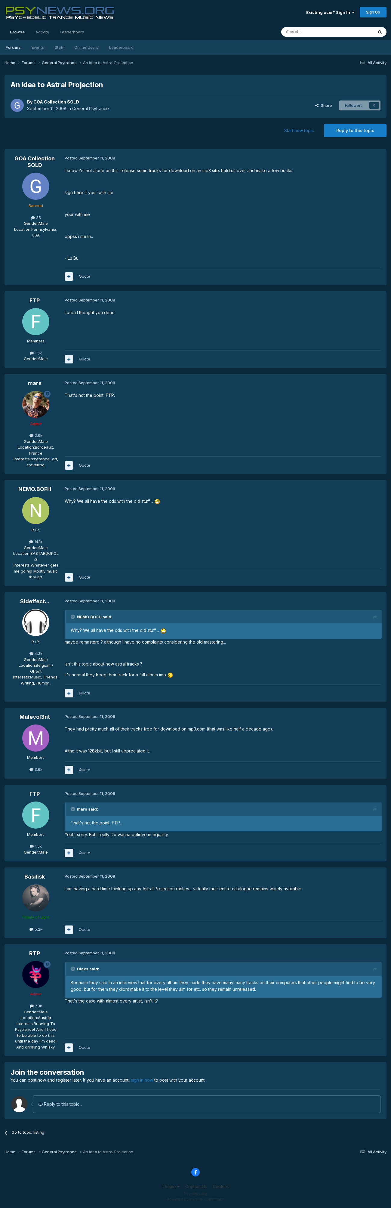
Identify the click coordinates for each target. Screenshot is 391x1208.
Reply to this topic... (60, 1104)
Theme (171, 1186)
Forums (13, 47)
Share (323, 105)
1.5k (36, 353)
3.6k (35, 769)
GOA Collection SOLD (56, 101)
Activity (42, 31)
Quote (84, 276)
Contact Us (196, 1186)
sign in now (142, 1080)
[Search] (312, 32)
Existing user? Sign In (330, 12)
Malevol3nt (35, 717)
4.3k (35, 653)
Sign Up (373, 12)
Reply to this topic (355, 130)
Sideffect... (34, 601)
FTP (34, 300)
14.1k (35, 541)
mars (35, 383)
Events (38, 47)
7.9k (36, 1005)
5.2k (35, 929)
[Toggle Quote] (73, 616)
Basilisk (34, 876)
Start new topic (299, 130)
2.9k (35, 435)
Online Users (86, 47)
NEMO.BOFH (34, 489)
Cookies (221, 1186)
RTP (34, 953)
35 (36, 217)
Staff (59, 47)
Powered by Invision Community (195, 1199)
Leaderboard (121, 47)
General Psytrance (90, 108)
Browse (17, 34)
